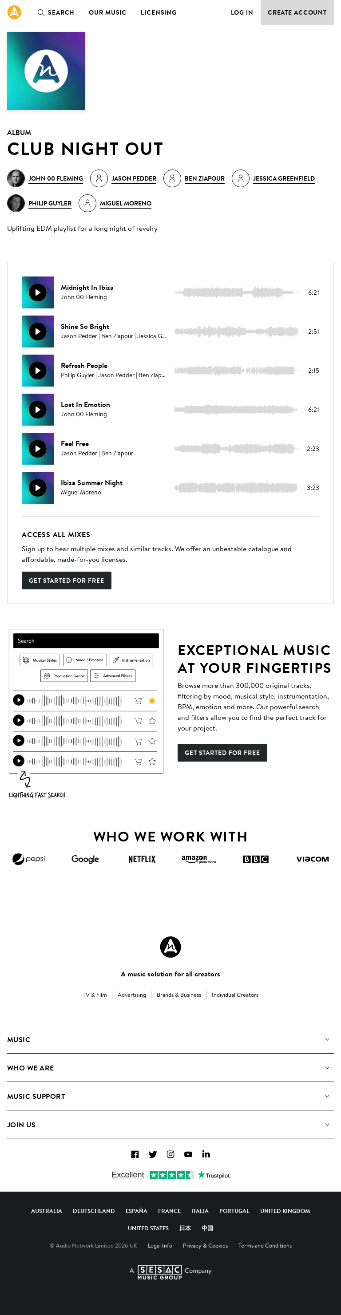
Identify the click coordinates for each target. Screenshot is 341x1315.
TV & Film (95, 995)
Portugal (234, 1211)
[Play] (38, 292)
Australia (46, 1211)
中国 (207, 1228)
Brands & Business (179, 995)
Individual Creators (235, 995)
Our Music (108, 12)
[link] (14, 12)
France (169, 1211)
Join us (21, 1124)
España (136, 1211)
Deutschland (94, 1211)
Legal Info (160, 1245)
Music (18, 1039)
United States (148, 1228)
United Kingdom (285, 1211)
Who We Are (30, 1068)
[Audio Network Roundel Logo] (170, 947)
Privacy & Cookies (205, 1245)
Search (54, 12)
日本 (185, 1228)
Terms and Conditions (265, 1245)
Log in (242, 12)
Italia (200, 1211)
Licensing (159, 12)
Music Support (36, 1096)
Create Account (297, 12)
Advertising (132, 995)
